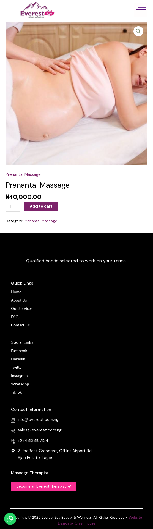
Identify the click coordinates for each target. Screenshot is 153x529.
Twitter (17, 367)
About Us (19, 300)
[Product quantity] (13, 207)
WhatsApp (20, 383)
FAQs (15, 316)
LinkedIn (18, 359)
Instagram (19, 375)
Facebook (19, 350)
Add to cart (41, 206)
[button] (138, 31)
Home (16, 291)
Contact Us (20, 325)
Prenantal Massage (23, 174)
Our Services (21, 308)
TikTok (16, 392)
